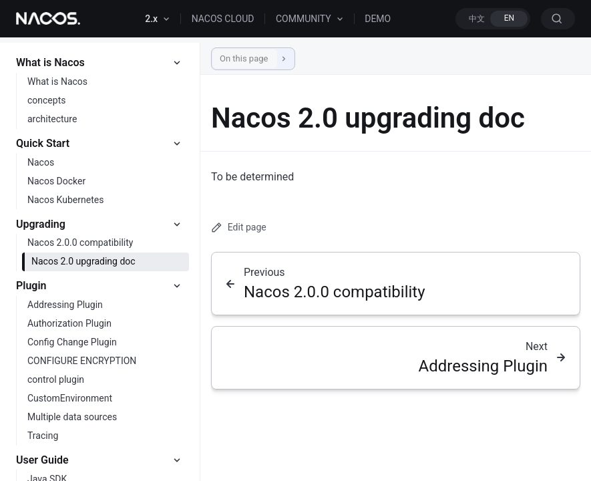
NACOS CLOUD (223, 18)
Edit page (238, 227)
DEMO (378, 18)
